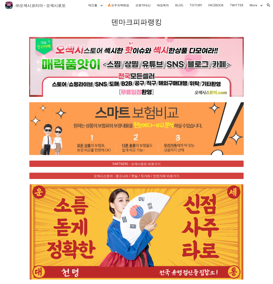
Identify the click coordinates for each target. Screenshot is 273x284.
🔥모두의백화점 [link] (118, 5)
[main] (136, 21)
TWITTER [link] (236, 5)
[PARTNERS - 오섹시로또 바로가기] (136, 163)
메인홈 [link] (92, 5)
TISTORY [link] (196, 5)
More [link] (253, 5)
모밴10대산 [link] (143, 5)
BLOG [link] (179, 5)
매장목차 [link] (163, 5)
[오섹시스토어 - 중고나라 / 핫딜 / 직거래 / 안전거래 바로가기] (136, 175)
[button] (268, 5)
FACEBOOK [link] (216, 5)
